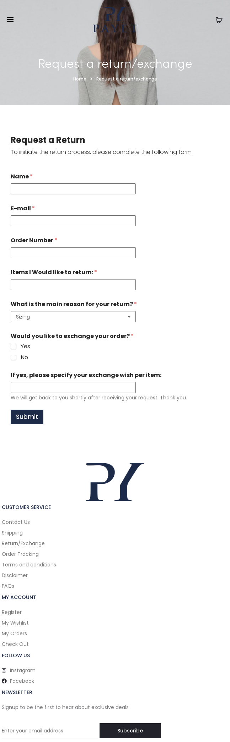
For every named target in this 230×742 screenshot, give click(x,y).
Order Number (34, 240)
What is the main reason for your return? (74, 304)
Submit (27, 416)
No (24, 357)
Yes (25, 346)
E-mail (23, 208)
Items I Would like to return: (54, 272)
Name (22, 176)
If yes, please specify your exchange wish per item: (86, 375)
